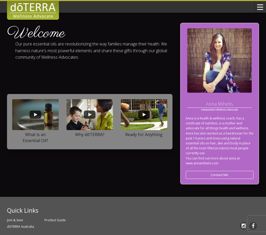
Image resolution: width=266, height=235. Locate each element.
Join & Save (15, 220)
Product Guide (55, 220)
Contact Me (219, 174)
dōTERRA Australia (20, 226)
